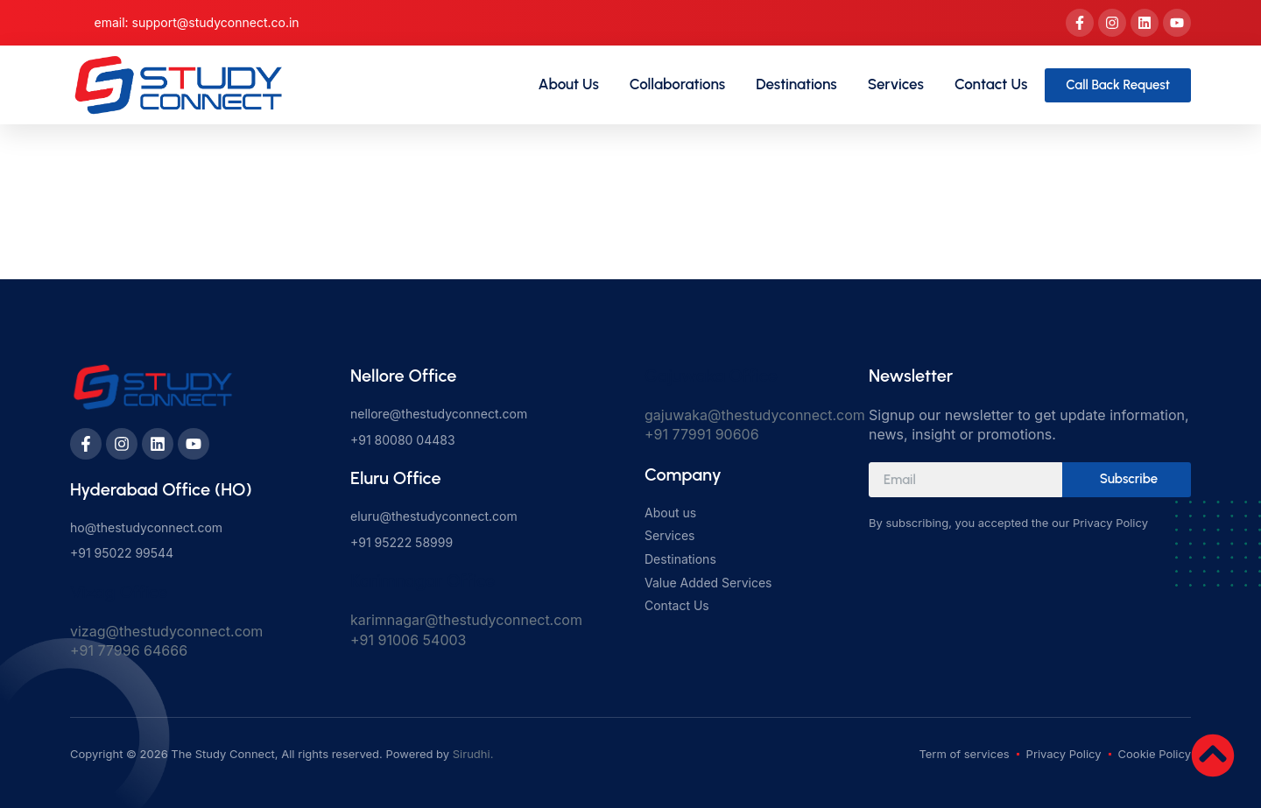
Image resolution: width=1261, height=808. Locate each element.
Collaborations (677, 84)
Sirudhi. (473, 754)
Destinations (796, 84)
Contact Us (991, 84)
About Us (569, 84)
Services (896, 84)
